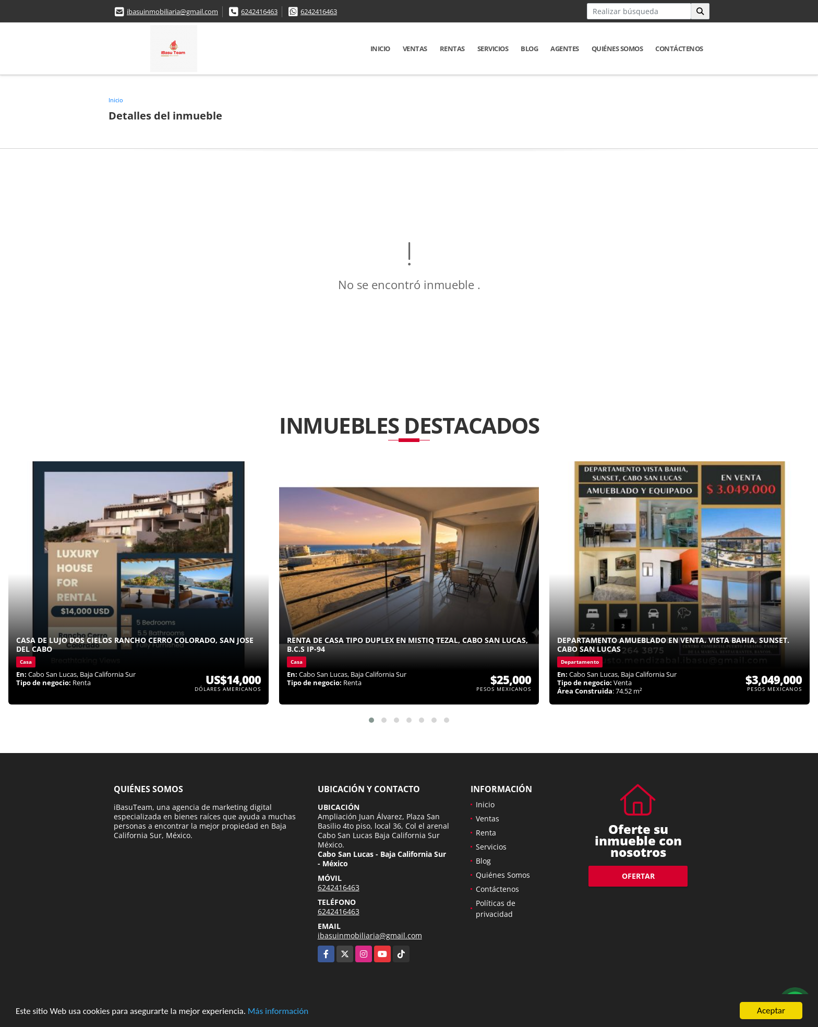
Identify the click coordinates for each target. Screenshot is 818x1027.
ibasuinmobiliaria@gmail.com (172, 11)
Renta (486, 833)
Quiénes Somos (617, 48)
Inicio (380, 48)
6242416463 (259, 11)
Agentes (564, 48)
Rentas (452, 48)
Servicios (493, 48)
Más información (278, 1011)
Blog (529, 48)
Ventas (415, 48)
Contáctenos (679, 48)
